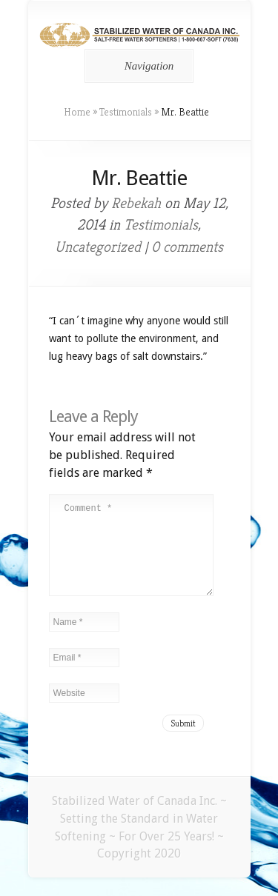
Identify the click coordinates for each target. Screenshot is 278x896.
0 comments (187, 247)
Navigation (136, 66)
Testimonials (125, 111)
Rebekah (136, 203)
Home (77, 111)
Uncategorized (98, 247)
